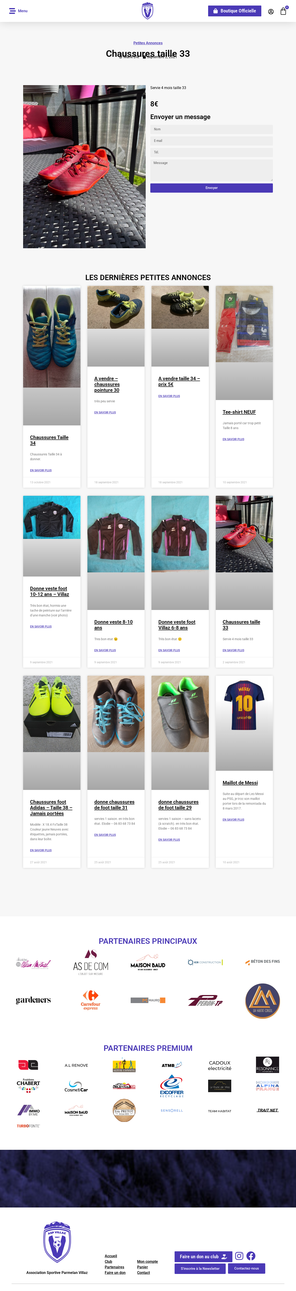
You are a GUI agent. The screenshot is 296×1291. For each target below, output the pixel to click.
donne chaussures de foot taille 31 (114, 804)
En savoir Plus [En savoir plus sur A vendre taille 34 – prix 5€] (169, 396)
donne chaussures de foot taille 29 (178, 804)
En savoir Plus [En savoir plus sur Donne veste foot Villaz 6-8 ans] (169, 650)
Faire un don (115, 1272)
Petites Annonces (148, 43)
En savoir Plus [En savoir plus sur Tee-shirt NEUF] (233, 439)
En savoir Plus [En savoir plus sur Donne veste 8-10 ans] (105, 650)
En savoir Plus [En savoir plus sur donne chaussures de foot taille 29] (169, 839)
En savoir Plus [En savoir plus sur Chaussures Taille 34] (41, 470)
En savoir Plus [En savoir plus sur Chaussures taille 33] (233, 650)
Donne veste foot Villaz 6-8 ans (176, 625)
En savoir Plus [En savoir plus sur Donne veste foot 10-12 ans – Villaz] (41, 626)
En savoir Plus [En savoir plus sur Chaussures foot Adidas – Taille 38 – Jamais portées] (41, 850)
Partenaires (114, 1267)
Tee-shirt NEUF (239, 412)
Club (108, 1261)
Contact (143, 1272)
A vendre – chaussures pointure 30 (107, 384)
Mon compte (147, 1261)
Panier (142, 1267)
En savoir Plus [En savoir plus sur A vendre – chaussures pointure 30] (105, 412)
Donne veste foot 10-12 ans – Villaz (49, 591)
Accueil (111, 1256)
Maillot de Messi (240, 783)
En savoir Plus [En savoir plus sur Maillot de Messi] (233, 819)
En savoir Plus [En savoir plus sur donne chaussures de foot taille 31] (105, 835)
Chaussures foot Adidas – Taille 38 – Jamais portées (51, 807)
